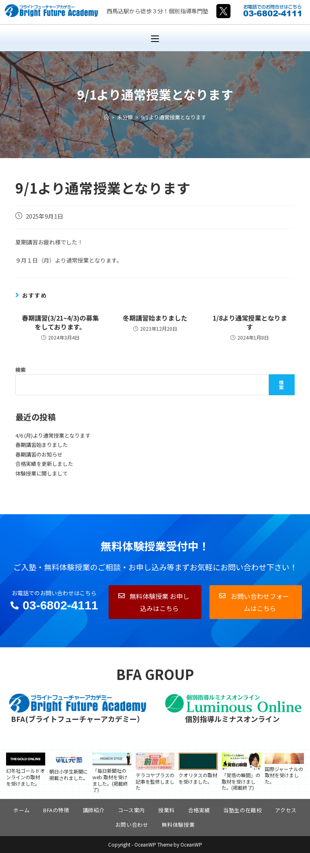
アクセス (285, 810)
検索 (20, 369)
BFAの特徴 (56, 810)
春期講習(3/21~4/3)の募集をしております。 (60, 322)
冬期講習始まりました (155, 317)
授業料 (166, 810)
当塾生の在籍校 (242, 810)
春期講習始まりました (41, 444)
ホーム (21, 810)
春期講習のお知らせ (39, 454)
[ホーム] (106, 117)
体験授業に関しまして (41, 473)
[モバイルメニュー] (155, 38)
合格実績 (199, 810)
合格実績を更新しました (44, 463)
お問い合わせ (132, 824)
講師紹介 (94, 810)
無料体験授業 (178, 824)
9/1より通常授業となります (173, 117)
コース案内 (131, 810)
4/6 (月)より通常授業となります (52, 435)
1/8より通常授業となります (250, 322)
